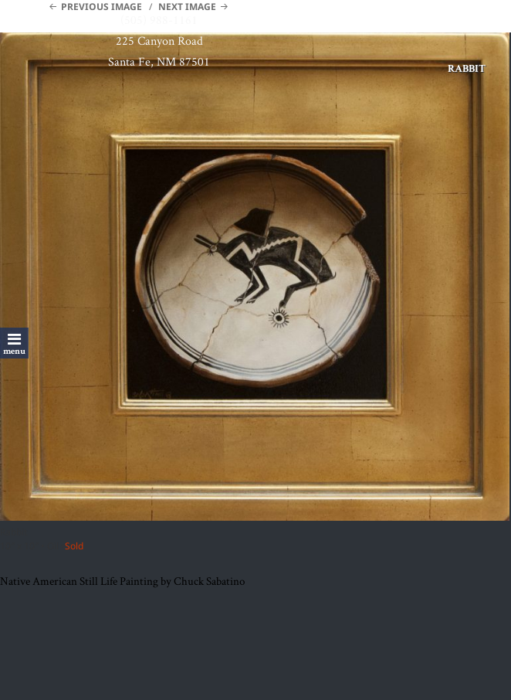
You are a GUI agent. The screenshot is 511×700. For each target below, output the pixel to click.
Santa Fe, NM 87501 (159, 61)
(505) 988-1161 (159, 20)
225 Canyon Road (159, 40)
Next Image (187, 6)
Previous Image (101, 6)
